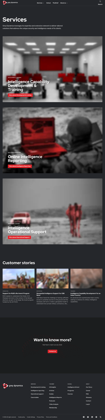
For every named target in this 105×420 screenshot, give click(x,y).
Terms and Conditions (51, 417)
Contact (88, 401)
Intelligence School (73, 387)
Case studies (35, 397)
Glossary (89, 397)
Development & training (38, 387)
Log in (88, 404)
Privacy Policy (40, 417)
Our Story (89, 387)
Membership (53, 408)
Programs (71, 390)
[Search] (100, 1)
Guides (51, 394)
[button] (20, 95)
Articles (51, 390)
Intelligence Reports (55, 397)
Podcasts (52, 401)
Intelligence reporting (37, 390)
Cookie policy (21, 417)
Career (88, 390)
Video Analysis (53, 404)
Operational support (37, 394)
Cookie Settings (31, 417)
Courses (70, 394)
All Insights (52, 387)
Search (100, 4)
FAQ (87, 394)
